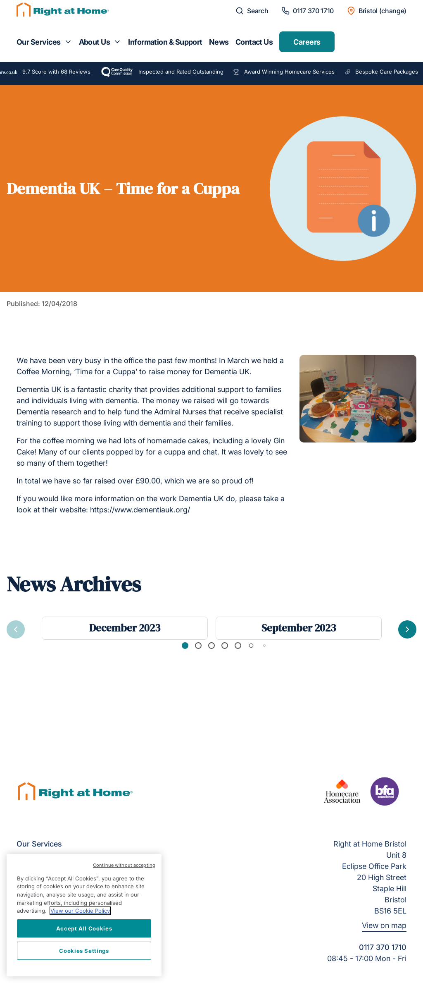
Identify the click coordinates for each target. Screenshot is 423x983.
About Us (94, 42)
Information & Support (165, 42)
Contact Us (254, 42)
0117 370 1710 (382, 947)
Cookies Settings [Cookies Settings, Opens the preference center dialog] (84, 950)
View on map (384, 925)
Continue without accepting (124, 865)
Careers (306, 42)
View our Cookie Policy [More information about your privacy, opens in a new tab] (80, 910)
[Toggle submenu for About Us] (117, 41)
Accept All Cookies (84, 928)
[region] (84, 915)
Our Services (39, 42)
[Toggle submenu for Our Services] (68, 41)
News (219, 42)
